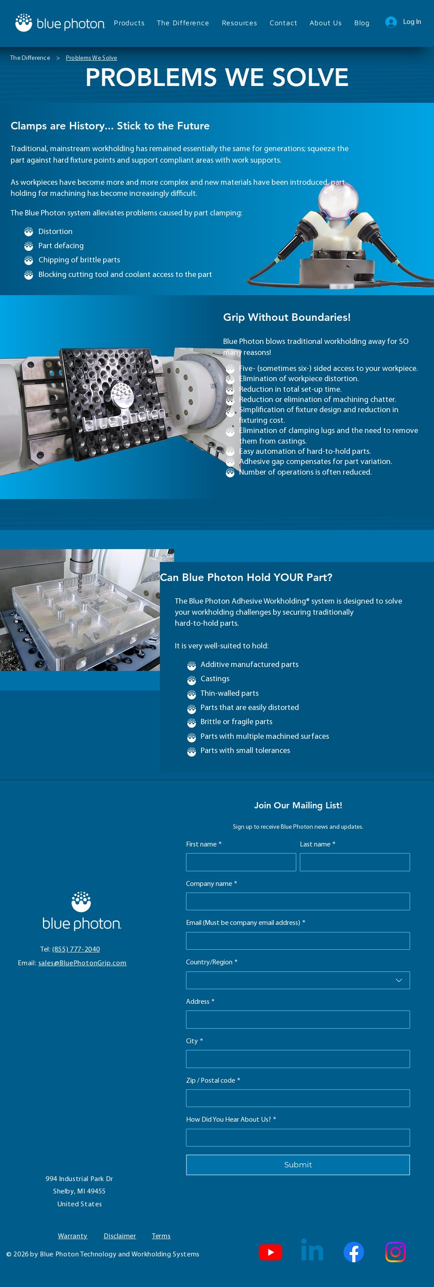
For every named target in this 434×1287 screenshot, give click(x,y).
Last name (318, 845)
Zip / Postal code (213, 1081)
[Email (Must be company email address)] (295, 940)
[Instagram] (395, 1252)
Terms (161, 1236)
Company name (211, 884)
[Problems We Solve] (92, 58)
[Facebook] (354, 1252)
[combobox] (298, 980)
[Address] (295, 1019)
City (194, 1041)
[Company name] (295, 901)
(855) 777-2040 (76, 949)
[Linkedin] (312, 1252)
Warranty (73, 1236)
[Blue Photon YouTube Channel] (270, 1252)
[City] (295, 1058)
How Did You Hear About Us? (231, 1120)
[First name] (238, 862)
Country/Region (212, 962)
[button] (129, 22)
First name (204, 845)
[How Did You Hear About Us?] (295, 1137)
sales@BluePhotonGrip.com (83, 963)
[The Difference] (30, 58)
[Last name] (352, 862)
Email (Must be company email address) (246, 923)
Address (200, 1002)
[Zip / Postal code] (295, 1098)
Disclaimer (120, 1236)
